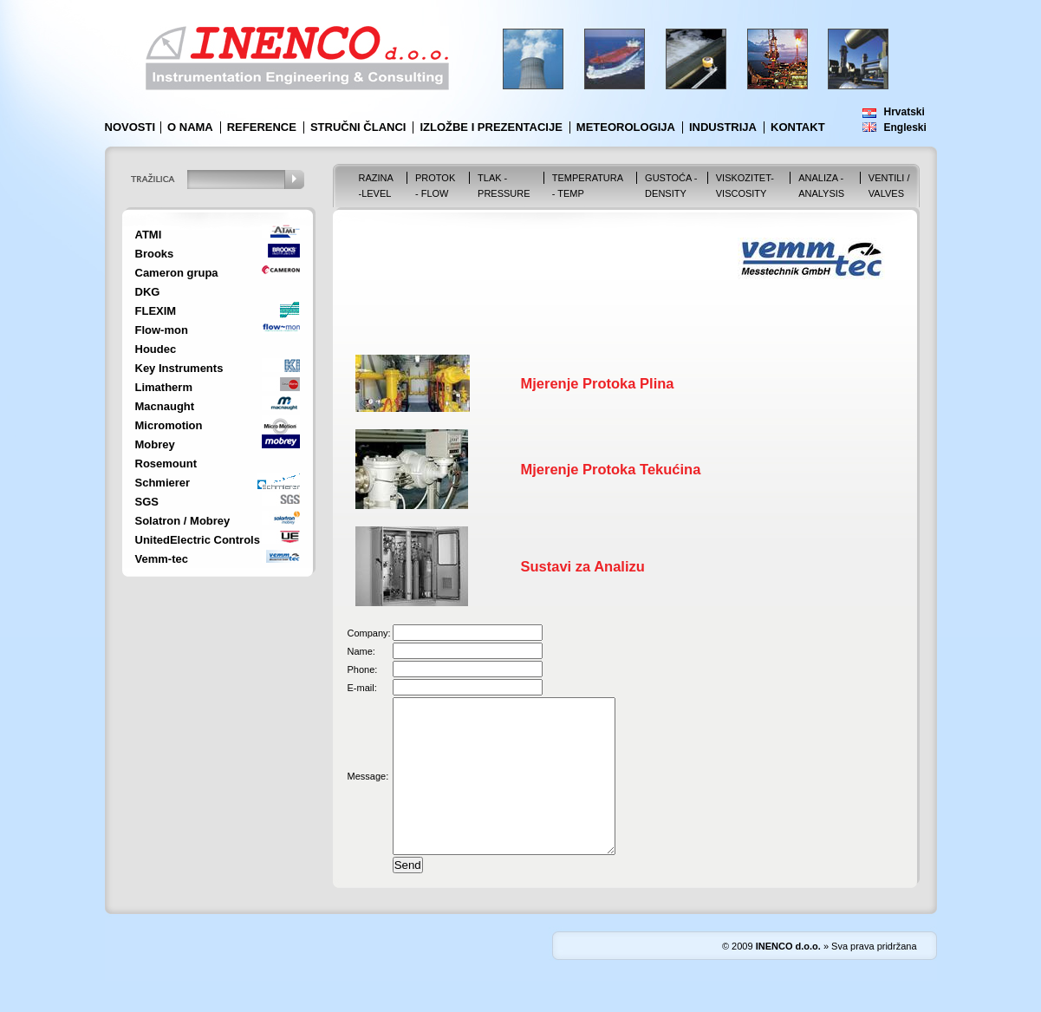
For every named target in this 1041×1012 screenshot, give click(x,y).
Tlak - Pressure (504, 186)
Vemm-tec (161, 558)
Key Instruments (179, 368)
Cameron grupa (176, 272)
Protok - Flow (435, 186)
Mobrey (155, 444)
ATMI (148, 234)
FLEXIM (156, 310)
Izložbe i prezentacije (491, 127)
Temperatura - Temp (587, 186)
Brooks (154, 253)
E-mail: (362, 687)
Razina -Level (376, 186)
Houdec (156, 349)
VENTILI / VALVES (889, 186)
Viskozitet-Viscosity (745, 186)
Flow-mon (161, 329)
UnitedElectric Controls (197, 539)
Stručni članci (358, 127)
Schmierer (163, 482)
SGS (147, 501)
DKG (147, 291)
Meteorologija (625, 127)
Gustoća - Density (671, 186)
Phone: (363, 669)
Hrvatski (904, 112)
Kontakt (798, 127)
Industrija (723, 127)
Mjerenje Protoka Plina (597, 383)
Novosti (130, 127)
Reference (261, 127)
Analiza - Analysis (821, 186)
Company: (369, 633)
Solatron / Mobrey (183, 520)
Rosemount (166, 463)
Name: (361, 651)
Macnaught (165, 406)
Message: (368, 792)
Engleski (905, 127)
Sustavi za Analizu (583, 566)
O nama (190, 127)
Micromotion (169, 425)
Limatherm (163, 387)
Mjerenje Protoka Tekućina (611, 469)
